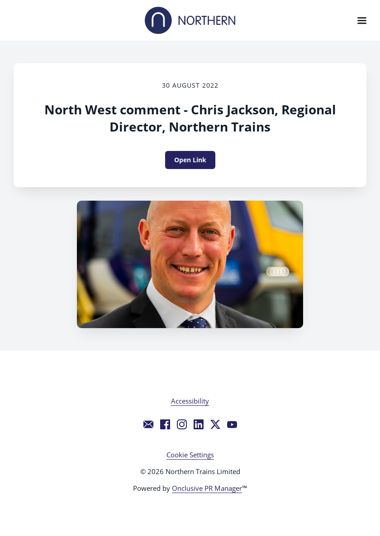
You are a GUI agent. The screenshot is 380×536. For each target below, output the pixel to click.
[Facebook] (165, 424)
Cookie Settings (190, 454)
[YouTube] (232, 424)
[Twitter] (215, 424)
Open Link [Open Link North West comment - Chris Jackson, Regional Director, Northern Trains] (190, 159)
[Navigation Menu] (361, 20)
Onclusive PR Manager (207, 488)
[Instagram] (182, 424)
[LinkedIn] (199, 424)
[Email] (148, 424)
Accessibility (190, 400)
